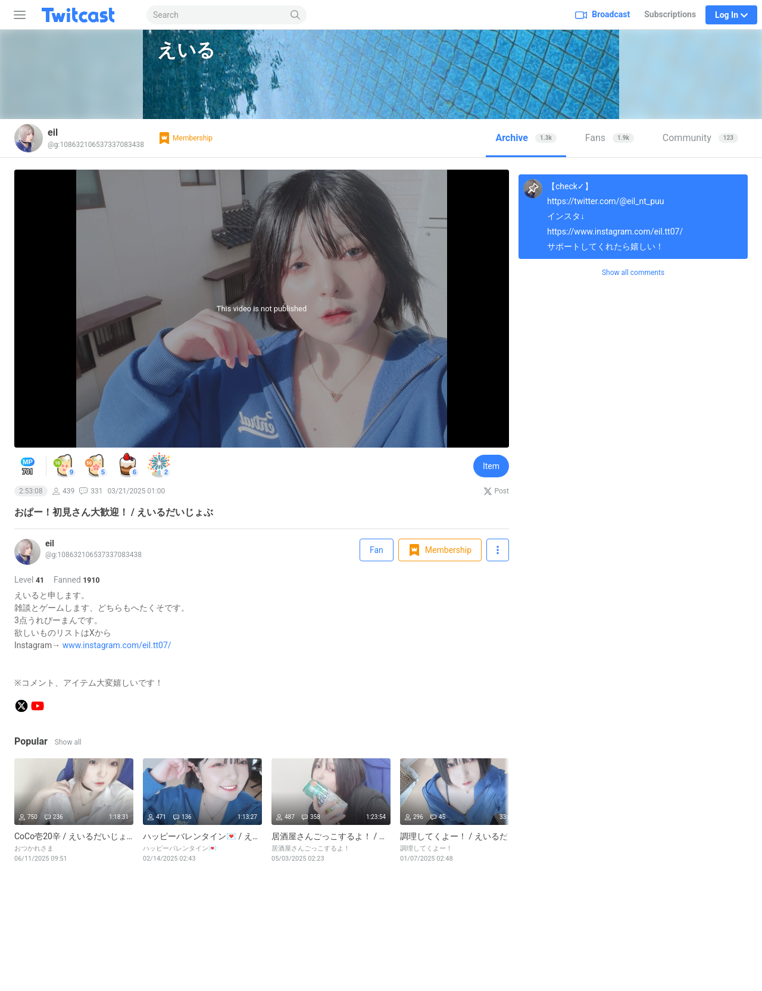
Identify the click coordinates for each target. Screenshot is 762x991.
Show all (68, 742)
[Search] (296, 14)
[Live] (27, 561)
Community (700, 137)
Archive (525, 137)
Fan (376, 550)
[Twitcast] (87, 15)
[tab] (526, 138)
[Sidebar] (17, 15)
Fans (609, 137)
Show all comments (633, 272)
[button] (64, 465)
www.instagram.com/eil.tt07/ (117, 645)
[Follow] (497, 550)
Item (491, 466)
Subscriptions (670, 14)
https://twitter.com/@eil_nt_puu (605, 201)
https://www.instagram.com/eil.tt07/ (615, 231)
